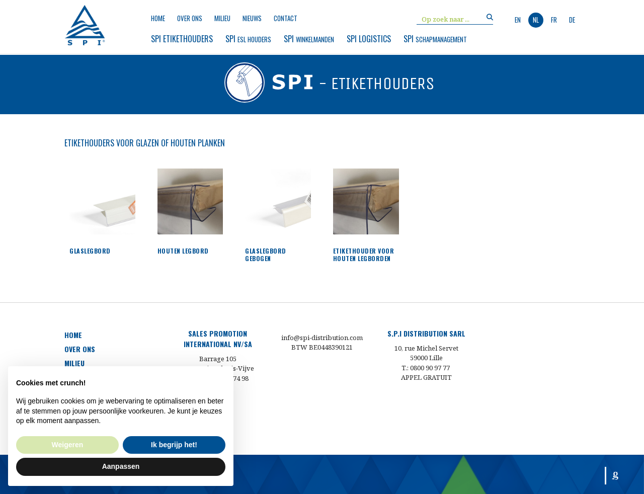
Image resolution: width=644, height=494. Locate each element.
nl (536, 20)
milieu (222, 18)
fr (554, 20)
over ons (189, 18)
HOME (73, 335)
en (518, 20)
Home (158, 18)
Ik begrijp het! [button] (174, 445)
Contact (285, 18)
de (572, 20)
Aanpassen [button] (121, 466)
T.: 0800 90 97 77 (426, 367)
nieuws (252, 18)
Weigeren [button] (68, 445)
